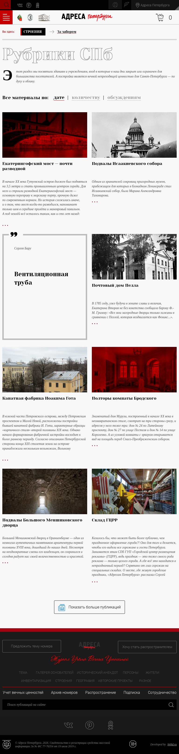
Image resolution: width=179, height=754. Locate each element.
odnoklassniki (39, 5)
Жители (152, 673)
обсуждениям (124, 97)
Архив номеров (64, 693)
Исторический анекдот (97, 673)
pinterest (30, 5)
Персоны (130, 673)
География (85, 681)
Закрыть (171, 705)
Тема (23, 673)
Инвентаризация (36, 681)
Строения (33, 32)
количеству (86, 97)
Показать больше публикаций (89, 609)
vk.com (21, 5)
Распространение (100, 693)
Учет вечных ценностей (23, 693)
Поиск (6, 5)
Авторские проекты (115, 681)
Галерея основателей (54, 673)
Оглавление (6, 17)
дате (59, 97)
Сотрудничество (162, 693)
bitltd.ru (172, 744)
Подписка (132, 693)
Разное (145, 681)
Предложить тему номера (28, 645)
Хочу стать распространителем (150, 645)
